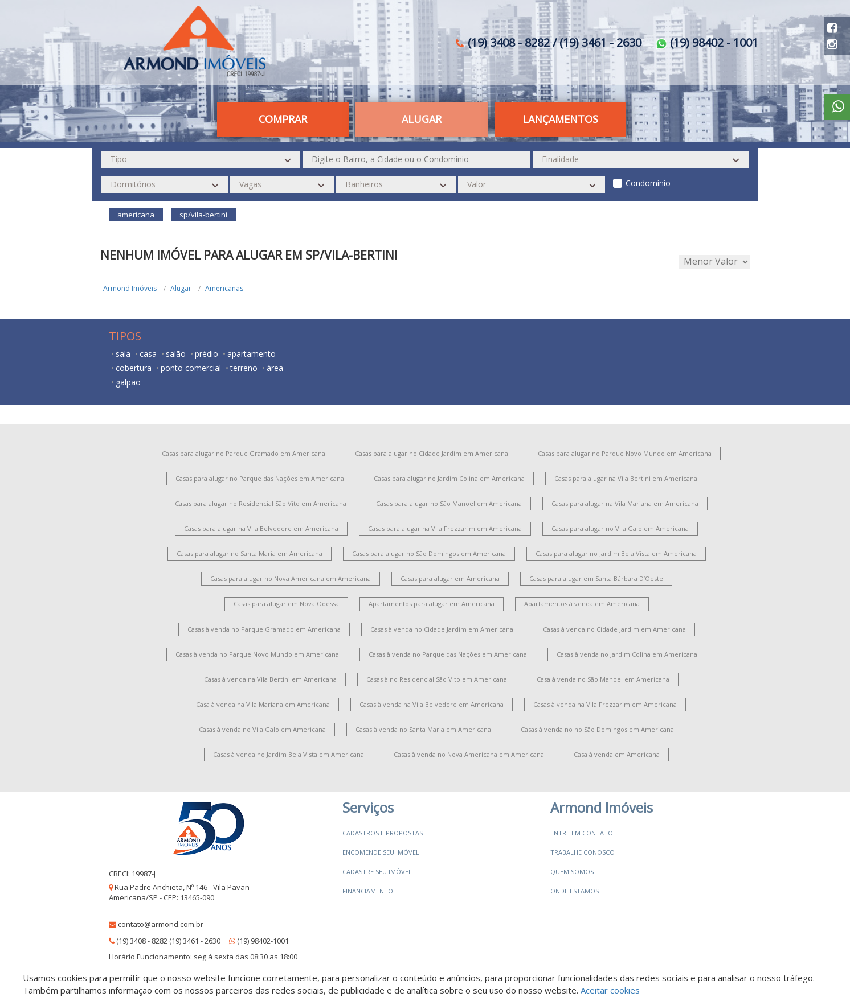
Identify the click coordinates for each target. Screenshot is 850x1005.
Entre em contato (581, 833)
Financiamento (367, 891)
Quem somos (572, 871)
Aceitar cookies (610, 990)
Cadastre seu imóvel (377, 871)
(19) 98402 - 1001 (707, 42)
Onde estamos (574, 891)
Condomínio (648, 183)
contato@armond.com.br (160, 924)
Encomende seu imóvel (380, 852)
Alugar (422, 119)
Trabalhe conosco (582, 852)
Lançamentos (560, 119)
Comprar (283, 119)
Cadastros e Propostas (382, 833)
